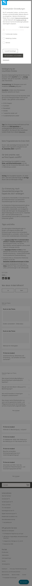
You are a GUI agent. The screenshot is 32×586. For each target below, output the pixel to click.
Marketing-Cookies (11, 38)
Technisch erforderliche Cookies (15, 30)
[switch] (23, 27)
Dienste (8, 42)
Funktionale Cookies (11, 34)
